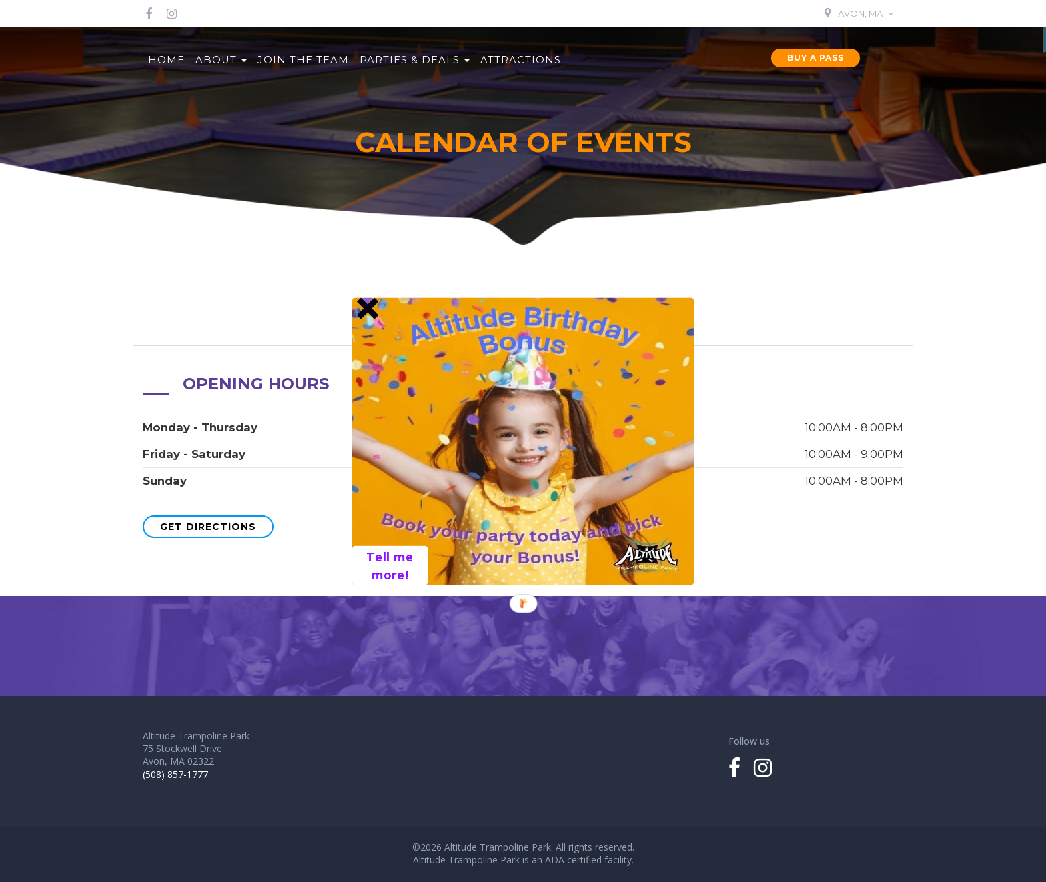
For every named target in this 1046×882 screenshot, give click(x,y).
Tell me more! (390, 565)
